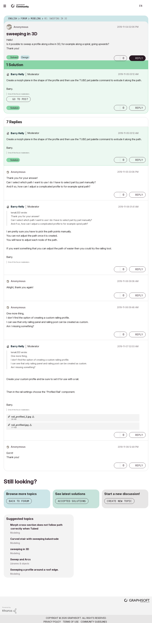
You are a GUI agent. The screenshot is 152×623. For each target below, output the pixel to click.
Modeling (15, 532)
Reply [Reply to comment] (139, 107)
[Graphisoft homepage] (137, 601)
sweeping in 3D (19, 549)
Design (25, 57)
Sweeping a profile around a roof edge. (34, 569)
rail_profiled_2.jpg (21, 416)
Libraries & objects (19, 563)
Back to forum (19, 501)
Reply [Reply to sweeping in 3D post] (139, 58)
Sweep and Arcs (20, 559)
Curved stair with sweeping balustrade (34, 538)
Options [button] (144, 19)
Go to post (20, 99)
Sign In (147, 6)
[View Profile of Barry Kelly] (17, 74)
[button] (117, 58)
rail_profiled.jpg (20, 425)
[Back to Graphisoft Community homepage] (20, 5)
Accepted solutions (72, 501)
